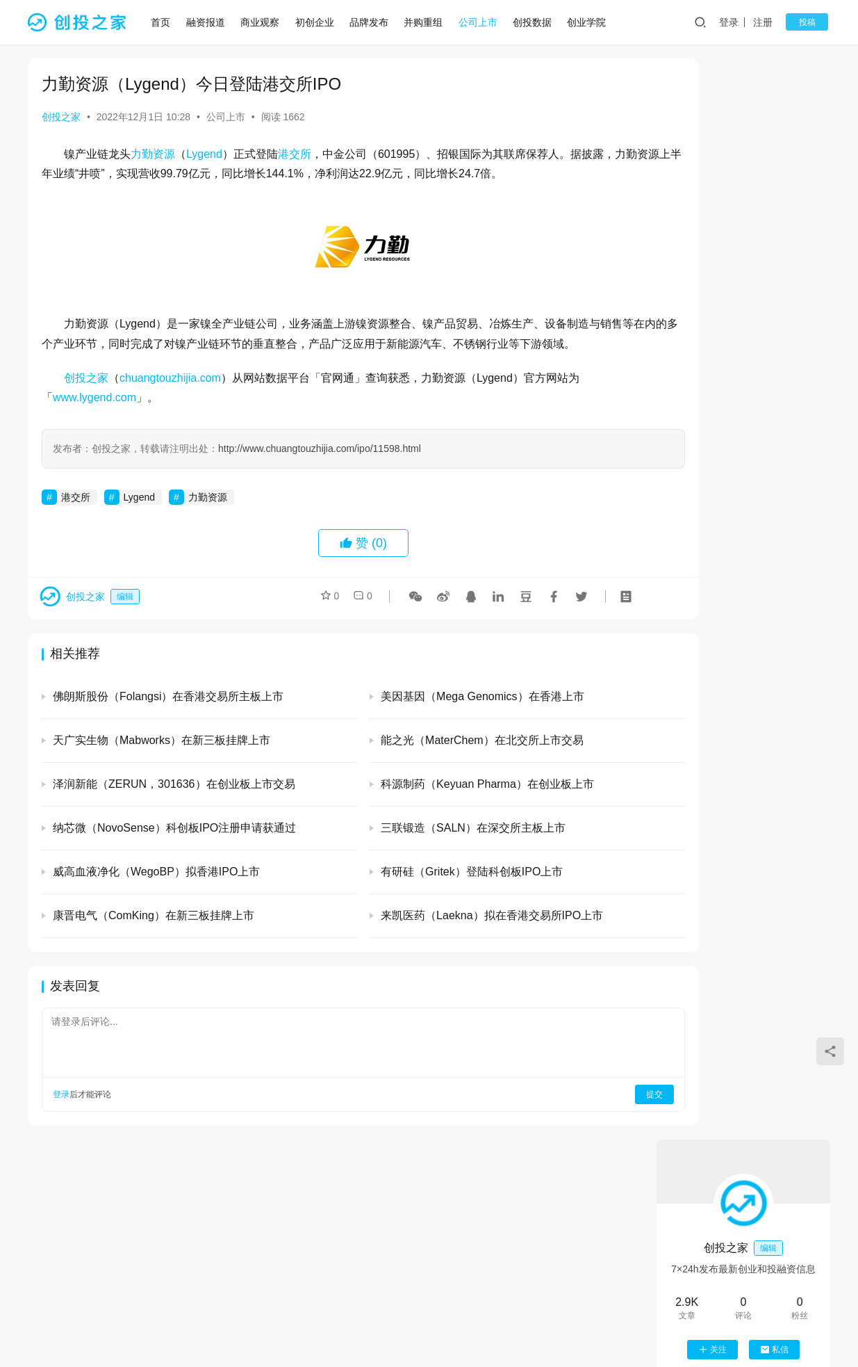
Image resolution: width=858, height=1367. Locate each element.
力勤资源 (153, 154)
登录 (736, 22)
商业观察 (264, 22)
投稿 (810, 22)
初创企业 (318, 22)
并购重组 (427, 22)
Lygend (204, 154)
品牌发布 (373, 22)
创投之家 (61, 116)
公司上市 (482, 22)
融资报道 (209, 22)
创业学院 (590, 22)
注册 (770, 22)
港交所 (294, 154)
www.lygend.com (94, 417)
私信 (774, 268)
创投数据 (536, 22)
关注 (712, 268)
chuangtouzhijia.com (170, 397)
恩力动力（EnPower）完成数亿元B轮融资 (780, 1065)
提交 (598, 1114)
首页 (164, 22)
